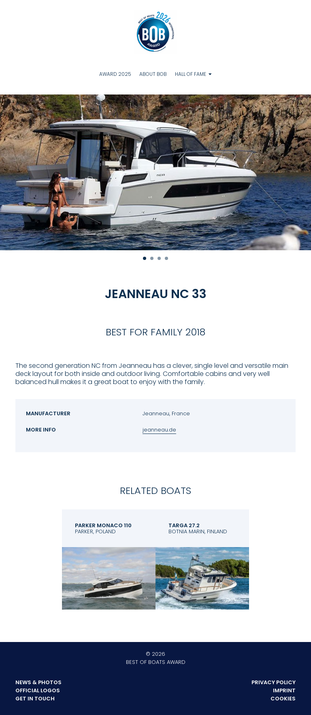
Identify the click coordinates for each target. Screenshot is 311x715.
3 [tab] (159, 258)
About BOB (153, 74)
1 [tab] (144, 258)
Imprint (284, 690)
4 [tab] (166, 258)
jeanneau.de (159, 430)
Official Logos (37, 690)
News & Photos (38, 682)
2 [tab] (151, 258)
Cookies (283, 698)
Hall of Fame (190, 74)
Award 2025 (115, 74)
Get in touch (35, 698)
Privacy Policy (273, 682)
